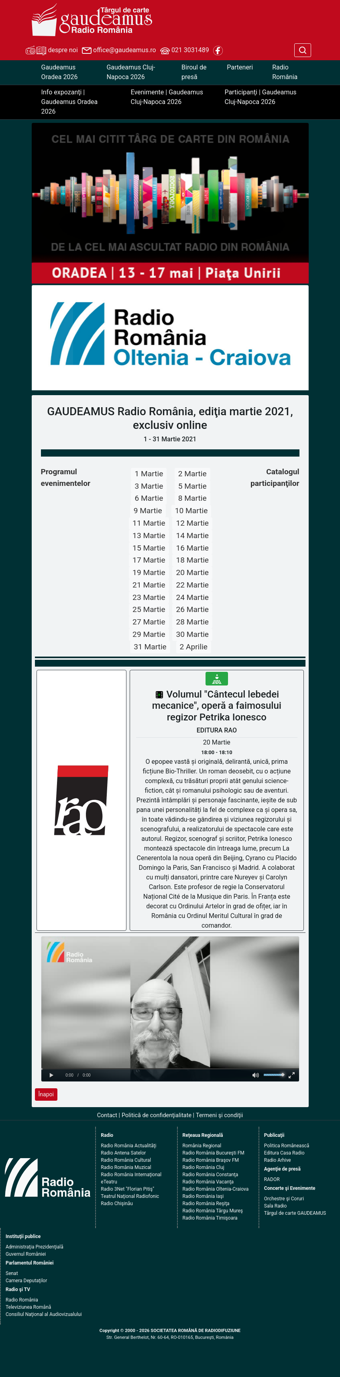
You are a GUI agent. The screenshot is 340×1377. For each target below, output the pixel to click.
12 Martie (192, 523)
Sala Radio (275, 1206)
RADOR (272, 1179)
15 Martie (148, 548)
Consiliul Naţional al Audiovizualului (44, 1314)
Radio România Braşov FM (211, 1160)
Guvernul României (26, 1254)
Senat (12, 1273)
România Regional (202, 1146)
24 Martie (192, 597)
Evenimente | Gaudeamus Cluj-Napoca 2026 (167, 97)
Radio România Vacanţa (208, 1182)
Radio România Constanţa (210, 1174)
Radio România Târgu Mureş (213, 1211)
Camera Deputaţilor (26, 1280)
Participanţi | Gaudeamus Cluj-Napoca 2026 (260, 97)
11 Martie (148, 523)
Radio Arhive (277, 1160)
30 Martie (192, 634)
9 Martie (148, 510)
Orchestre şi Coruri (284, 1199)
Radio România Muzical (126, 1167)
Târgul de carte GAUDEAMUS (295, 1213)
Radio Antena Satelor (123, 1153)
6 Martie (148, 498)
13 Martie (148, 535)
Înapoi (46, 1094)
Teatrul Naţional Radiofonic (130, 1196)
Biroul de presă (193, 72)
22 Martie (192, 585)
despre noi (52, 50)
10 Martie (191, 510)
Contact (107, 1115)
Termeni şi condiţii (219, 1115)
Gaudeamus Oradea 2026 (59, 72)
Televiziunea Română (28, 1307)
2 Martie (192, 473)
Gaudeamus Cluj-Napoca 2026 (130, 72)
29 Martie (148, 634)
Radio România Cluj (203, 1167)
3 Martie (148, 486)
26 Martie (192, 609)
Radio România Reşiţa (206, 1203)
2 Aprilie (194, 646)
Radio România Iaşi (203, 1196)
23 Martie (148, 597)
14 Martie (192, 535)
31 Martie (150, 646)
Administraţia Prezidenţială (34, 1247)
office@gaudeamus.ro (119, 50)
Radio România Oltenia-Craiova (216, 1189)
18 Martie (192, 560)
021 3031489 (184, 50)
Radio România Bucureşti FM (213, 1153)
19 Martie (148, 572)
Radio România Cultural (126, 1160)
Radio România (284, 72)
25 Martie (148, 609)
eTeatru (109, 1182)
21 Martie (148, 585)
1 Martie (148, 473)
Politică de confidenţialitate (156, 1115)
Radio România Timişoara (210, 1218)
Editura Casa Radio (284, 1153)
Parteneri (240, 67)
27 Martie (148, 621)
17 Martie (148, 560)
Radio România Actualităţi (128, 1146)
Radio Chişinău (117, 1203)
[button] (52, 338)
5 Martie (192, 486)
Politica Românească (286, 1146)
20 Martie (192, 572)
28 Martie (192, 621)
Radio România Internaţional (131, 1174)
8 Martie (192, 498)
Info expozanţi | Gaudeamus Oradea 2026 (69, 101)
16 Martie (192, 548)
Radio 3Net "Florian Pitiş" (127, 1189)
